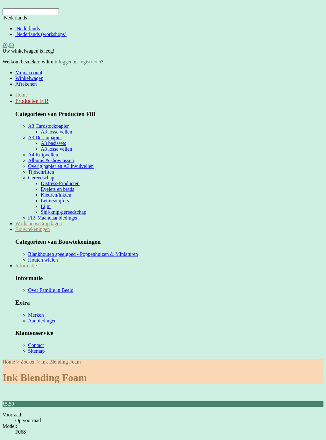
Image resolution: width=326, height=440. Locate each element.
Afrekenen (26, 84)
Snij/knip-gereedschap (63, 212)
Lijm (46, 206)
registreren (90, 61)
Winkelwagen (29, 78)
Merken (36, 315)
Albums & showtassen (51, 160)
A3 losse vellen (56, 131)
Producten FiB (32, 101)
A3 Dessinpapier (45, 137)
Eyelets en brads (57, 189)
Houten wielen (43, 260)
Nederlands (27, 28)
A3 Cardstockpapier (48, 126)
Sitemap (36, 351)
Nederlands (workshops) (41, 34)
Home (21, 94)
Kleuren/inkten (56, 195)
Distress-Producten (60, 183)
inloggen (64, 61)
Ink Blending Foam (61, 361)
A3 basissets (53, 143)
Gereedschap (41, 177)
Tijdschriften (41, 172)
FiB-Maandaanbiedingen (53, 217)
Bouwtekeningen (32, 229)
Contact (36, 345)
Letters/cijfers (55, 200)
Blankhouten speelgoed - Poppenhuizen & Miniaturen (83, 254)
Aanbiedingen (42, 320)
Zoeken (28, 361)
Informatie (26, 265)
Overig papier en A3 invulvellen (61, 166)
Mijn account (28, 72)
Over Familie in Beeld (51, 290)
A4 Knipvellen (43, 154)
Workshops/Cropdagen (38, 223)
